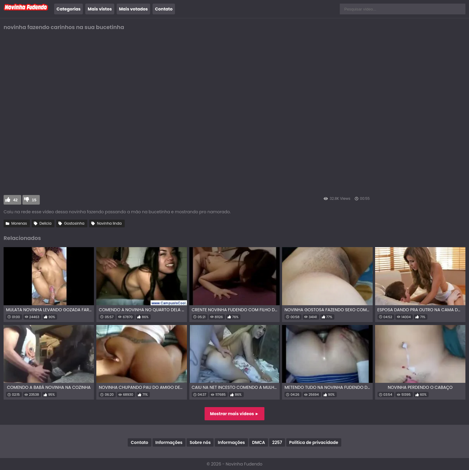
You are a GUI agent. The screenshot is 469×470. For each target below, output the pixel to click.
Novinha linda (109, 223)
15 (34, 200)
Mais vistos (100, 9)
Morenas (19, 223)
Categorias (68, 9)
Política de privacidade (313, 442)
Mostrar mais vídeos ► (234, 414)
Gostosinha (74, 223)
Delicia (45, 223)
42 (15, 200)
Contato (164, 9)
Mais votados (133, 9)
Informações (169, 442)
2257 (277, 442)
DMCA (258, 442)
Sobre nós (200, 442)
